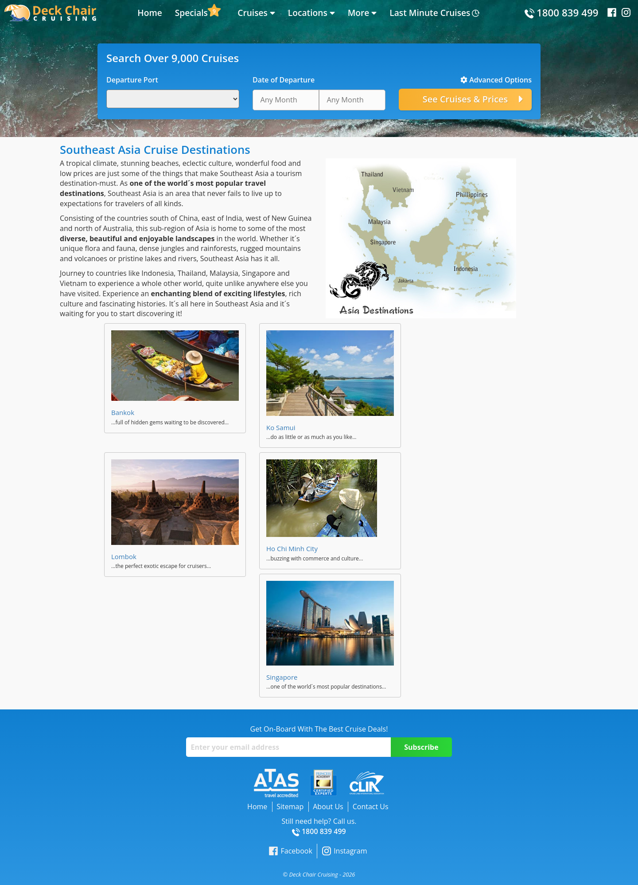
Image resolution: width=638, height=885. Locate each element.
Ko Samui (281, 427)
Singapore (281, 677)
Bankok (122, 412)
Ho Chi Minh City (292, 548)
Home (149, 13)
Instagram (344, 851)
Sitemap (289, 806)
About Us (328, 806)
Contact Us (371, 806)
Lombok (123, 556)
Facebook (290, 851)
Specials (191, 13)
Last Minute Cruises (429, 13)
